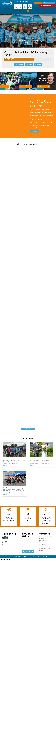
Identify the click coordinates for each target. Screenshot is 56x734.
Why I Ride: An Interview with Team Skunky (13, 488)
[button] (28, 11)
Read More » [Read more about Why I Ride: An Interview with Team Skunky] (5, 494)
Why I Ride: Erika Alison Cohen (10, 459)
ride (35, 121)
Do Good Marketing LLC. (39, 557)
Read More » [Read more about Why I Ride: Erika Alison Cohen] (5, 465)
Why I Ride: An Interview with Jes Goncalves (40, 459)
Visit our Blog (9, 533)
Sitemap (48, 557)
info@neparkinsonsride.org (46, 546)
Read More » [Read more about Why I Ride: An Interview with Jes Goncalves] (32, 465)
